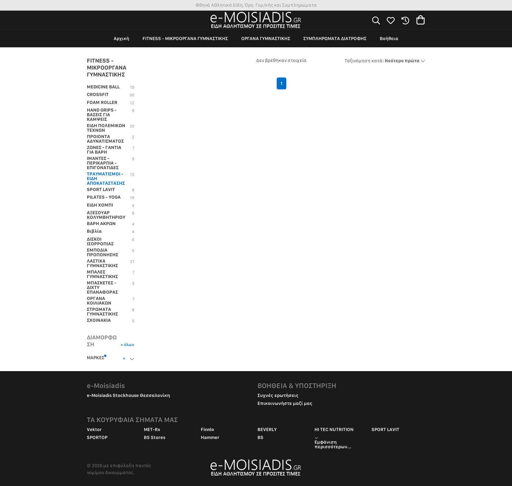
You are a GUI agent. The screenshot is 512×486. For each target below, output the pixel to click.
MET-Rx (152, 429)
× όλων (127, 344)
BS (260, 437)
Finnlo (207, 429)
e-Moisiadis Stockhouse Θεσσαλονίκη (128, 395)
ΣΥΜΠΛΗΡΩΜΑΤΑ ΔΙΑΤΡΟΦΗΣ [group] (335, 38)
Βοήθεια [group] (389, 38)
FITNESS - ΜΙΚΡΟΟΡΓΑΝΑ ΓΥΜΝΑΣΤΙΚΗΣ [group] (185, 38)
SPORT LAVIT (385, 429)
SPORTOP (97, 437)
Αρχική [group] (121, 38)
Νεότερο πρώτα (385, 60)
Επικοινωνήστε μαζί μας (285, 403)
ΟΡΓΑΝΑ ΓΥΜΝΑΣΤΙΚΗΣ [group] (265, 38)
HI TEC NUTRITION (334, 429)
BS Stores (154, 437)
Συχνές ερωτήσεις (278, 395)
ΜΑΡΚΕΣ (97, 357)
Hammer (210, 437)
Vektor (94, 429)
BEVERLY (267, 429)
